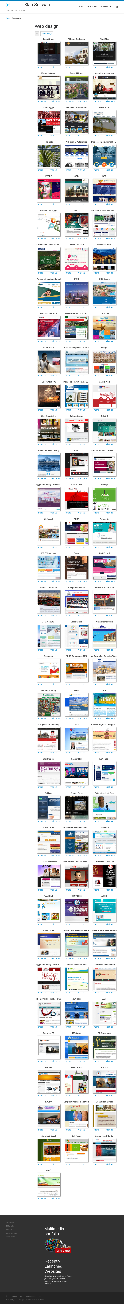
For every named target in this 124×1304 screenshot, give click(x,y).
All (37, 33)
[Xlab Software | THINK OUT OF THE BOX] (14, 5)
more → (42, 67)
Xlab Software (18, 1296)
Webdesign (46, 33)
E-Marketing (10, 1226)
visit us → (55, 67)
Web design (10, 1222)
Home (8, 18)
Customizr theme (38, 1299)
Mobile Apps (10, 1237)
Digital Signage (11, 1233)
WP (16, 1299)
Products (9, 1229)
